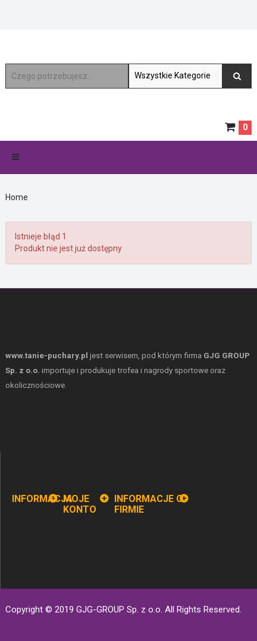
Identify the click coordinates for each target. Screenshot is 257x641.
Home (16, 197)
